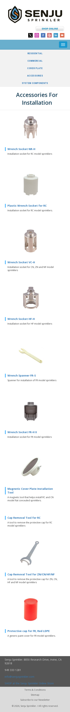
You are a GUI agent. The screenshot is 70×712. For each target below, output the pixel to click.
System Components (35, 83)
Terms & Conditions (35, 689)
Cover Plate (35, 68)
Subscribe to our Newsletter (35, 699)
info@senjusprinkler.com (19, 676)
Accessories (35, 75)
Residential (35, 53)
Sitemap (35, 694)
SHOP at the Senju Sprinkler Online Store (29, 683)
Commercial (35, 60)
